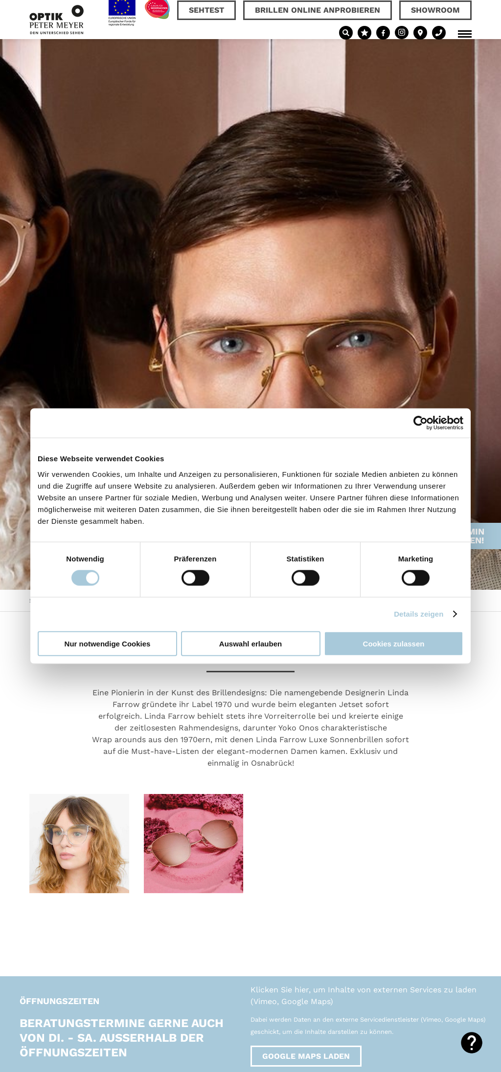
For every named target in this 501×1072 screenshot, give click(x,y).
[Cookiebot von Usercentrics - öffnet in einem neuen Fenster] (420, 423)
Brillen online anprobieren (317, 10)
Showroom (435, 10)
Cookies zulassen (394, 643)
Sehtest (206, 10)
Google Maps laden (306, 1056)
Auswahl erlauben (250, 643)
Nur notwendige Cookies (108, 643)
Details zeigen (418, 614)
